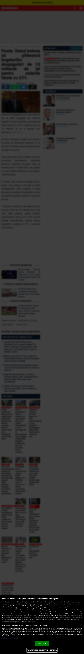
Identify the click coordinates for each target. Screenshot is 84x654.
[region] (42, 624)
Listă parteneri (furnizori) (10, 638)
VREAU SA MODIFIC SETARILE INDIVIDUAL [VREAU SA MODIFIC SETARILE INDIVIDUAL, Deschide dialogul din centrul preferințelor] (42, 650)
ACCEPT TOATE (42, 644)
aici (37, 616)
